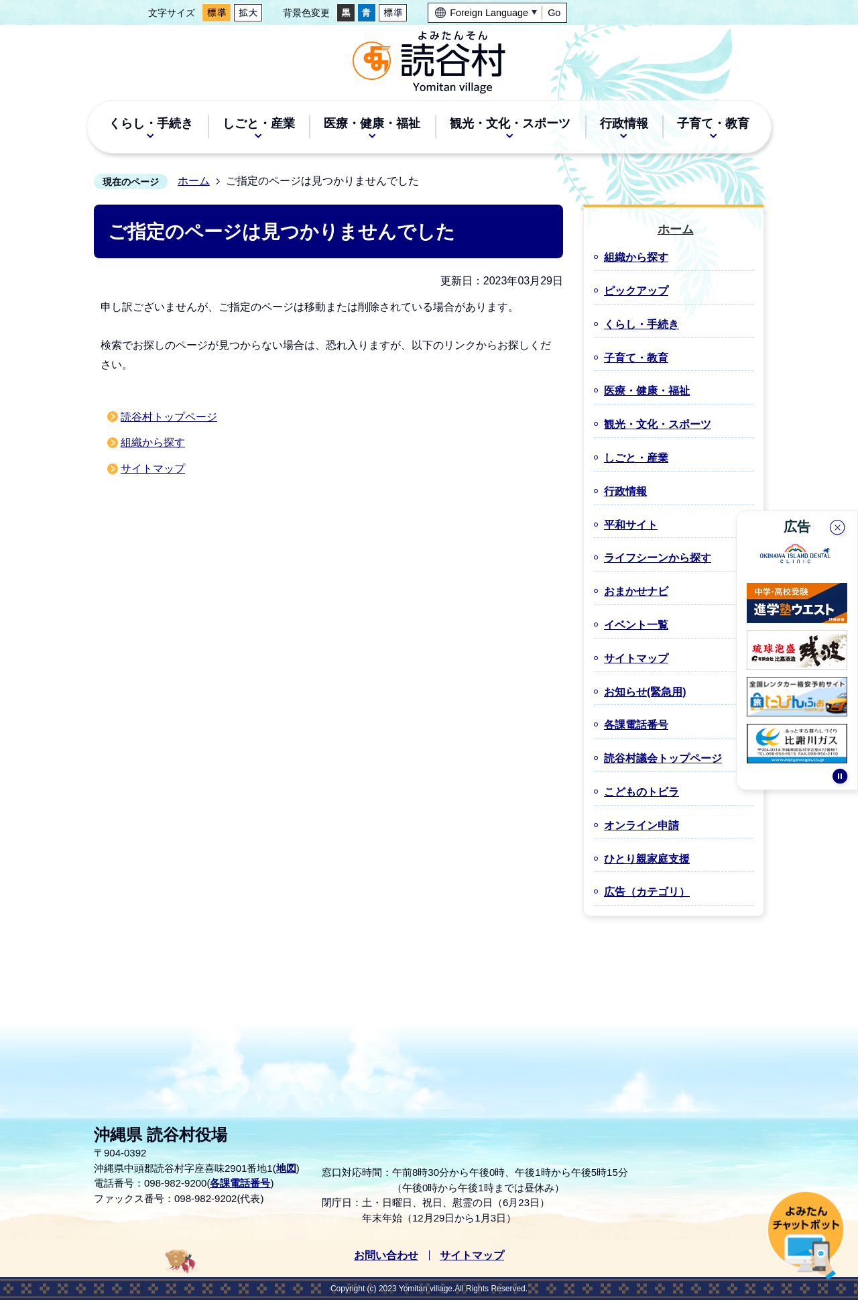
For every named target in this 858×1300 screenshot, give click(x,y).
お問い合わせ (386, 1255)
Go (554, 12)
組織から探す (153, 442)
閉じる (838, 525)
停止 (840, 781)
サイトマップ (153, 468)
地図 (286, 1168)
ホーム (194, 180)
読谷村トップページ (169, 417)
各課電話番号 (240, 1183)
